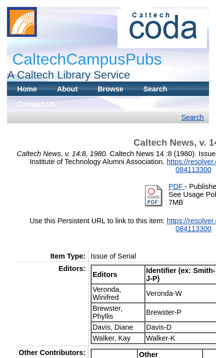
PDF (176, 186)
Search (155, 89)
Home (27, 89)
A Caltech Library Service (68, 75)
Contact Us (36, 104)
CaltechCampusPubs (87, 59)
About (67, 89)
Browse (110, 89)
